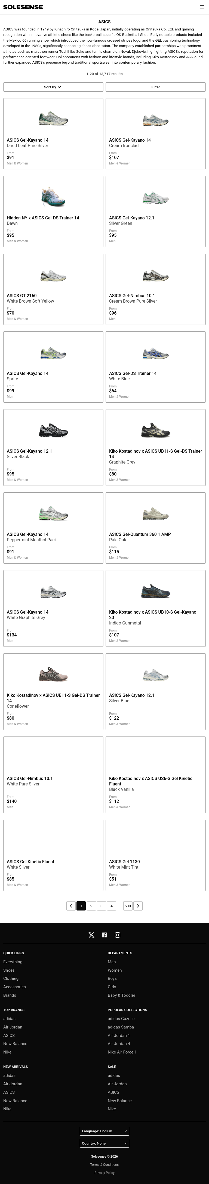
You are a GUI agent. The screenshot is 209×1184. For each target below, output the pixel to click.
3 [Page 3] (101, 906)
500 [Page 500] (128, 906)
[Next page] (138, 905)
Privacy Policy (104, 1173)
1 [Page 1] (81, 906)
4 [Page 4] (111, 906)
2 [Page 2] (91, 906)
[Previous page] (71, 905)
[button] (202, 7)
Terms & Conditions (104, 1165)
